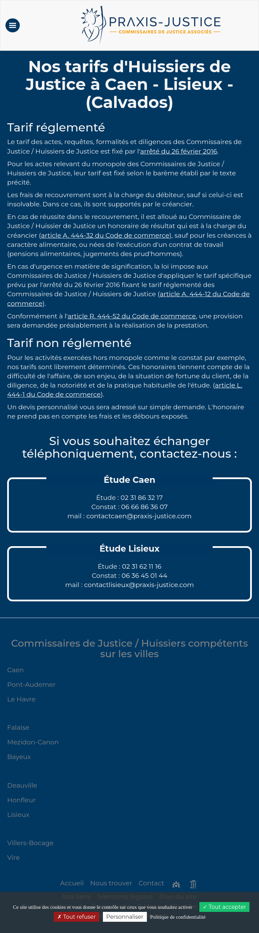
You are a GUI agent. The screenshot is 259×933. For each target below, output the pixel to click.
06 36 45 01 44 (144, 576)
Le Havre (21, 699)
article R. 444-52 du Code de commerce (131, 316)
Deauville (22, 785)
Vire (13, 857)
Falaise (18, 727)
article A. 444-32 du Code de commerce (105, 235)
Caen (15, 670)
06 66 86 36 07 (144, 507)
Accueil (71, 883)
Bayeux (19, 757)
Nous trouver (111, 883)
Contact (151, 883)
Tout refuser (76, 917)
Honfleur (21, 800)
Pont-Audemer (31, 685)
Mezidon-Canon (33, 742)
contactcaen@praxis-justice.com (139, 516)
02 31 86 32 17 (142, 498)
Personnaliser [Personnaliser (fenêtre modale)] (124, 917)
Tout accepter (224, 907)
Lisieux (18, 815)
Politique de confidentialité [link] (177, 917)
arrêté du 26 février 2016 (178, 151)
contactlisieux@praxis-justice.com (139, 585)
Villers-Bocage (30, 843)
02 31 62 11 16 (141, 566)
